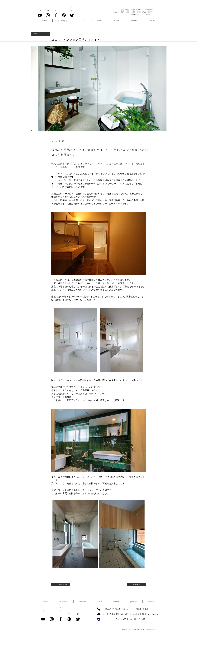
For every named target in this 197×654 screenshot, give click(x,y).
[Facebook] (55, 15)
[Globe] (98, 619)
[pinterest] (63, 15)
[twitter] (72, 15)
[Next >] (136, 584)
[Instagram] (47, 15)
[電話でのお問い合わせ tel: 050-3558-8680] (127, 609)
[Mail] (98, 614)
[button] (82, 20)
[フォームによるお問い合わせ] (130, 619)
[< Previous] (60, 584)
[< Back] (40, 34)
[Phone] (98, 608)
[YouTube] (39, 15)
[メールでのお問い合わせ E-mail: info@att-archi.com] (129, 614)
